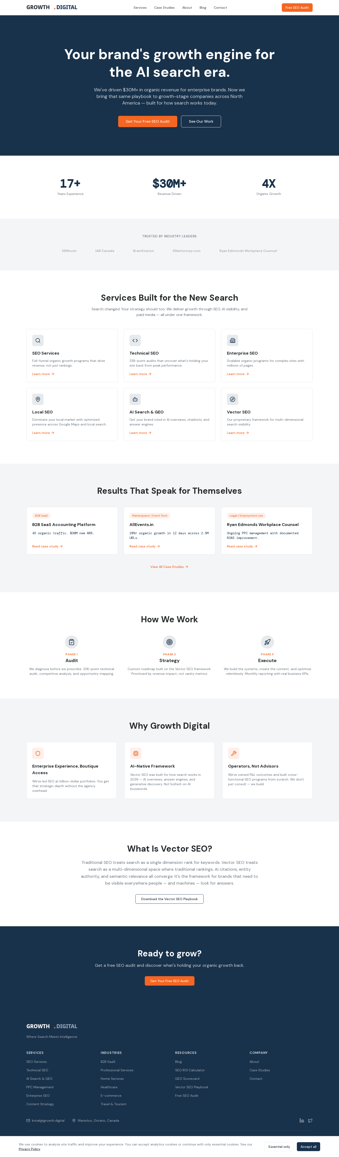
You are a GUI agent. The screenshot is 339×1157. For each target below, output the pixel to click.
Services (140, 7)
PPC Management (40, 1087)
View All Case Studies (169, 567)
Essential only (279, 1147)
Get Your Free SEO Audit (148, 121)
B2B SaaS (108, 1062)
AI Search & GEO (39, 1078)
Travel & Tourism (113, 1104)
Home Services (112, 1078)
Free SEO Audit (297, 7)
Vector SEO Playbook (191, 1087)
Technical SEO (37, 1070)
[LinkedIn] (301, 1120)
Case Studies (164, 7)
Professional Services (117, 1070)
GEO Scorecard (187, 1078)
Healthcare (109, 1087)
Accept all (308, 1147)
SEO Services (36, 1062)
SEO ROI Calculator (190, 1070)
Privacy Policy (29, 1149)
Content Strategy (40, 1104)
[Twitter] (310, 1120)
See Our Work (201, 121)
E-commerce (111, 1095)
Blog (203, 7)
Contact (220, 7)
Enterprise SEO (38, 1095)
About (187, 7)
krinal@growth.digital (45, 1120)
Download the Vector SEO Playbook (169, 899)
